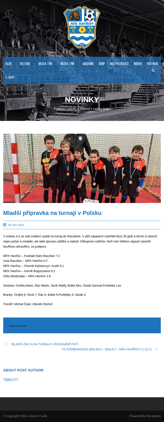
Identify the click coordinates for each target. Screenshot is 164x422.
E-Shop (10, 77)
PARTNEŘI (152, 63)
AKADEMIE (88, 63)
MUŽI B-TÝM (67, 63)
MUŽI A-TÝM (45, 63)
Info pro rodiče (119, 63)
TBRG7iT (10, 380)
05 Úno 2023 (16, 225)
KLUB (8, 63)
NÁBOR (138, 63)
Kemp (102, 63)
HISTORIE (25, 63)
